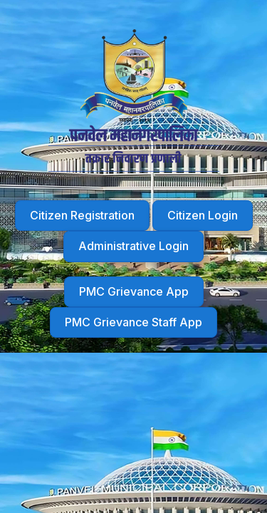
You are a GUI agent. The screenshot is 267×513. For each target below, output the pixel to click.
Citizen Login (202, 215)
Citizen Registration (82, 215)
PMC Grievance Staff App (133, 322)
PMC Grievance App (134, 291)
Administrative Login (133, 246)
